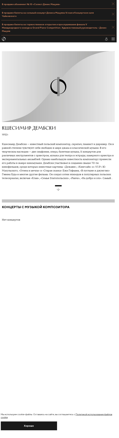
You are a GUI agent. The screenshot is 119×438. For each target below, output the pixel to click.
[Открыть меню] (113, 39)
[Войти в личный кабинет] (106, 39)
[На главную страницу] (50, 39)
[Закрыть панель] (113, 4)
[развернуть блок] (58, 188)
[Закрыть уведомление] (29, 425)
